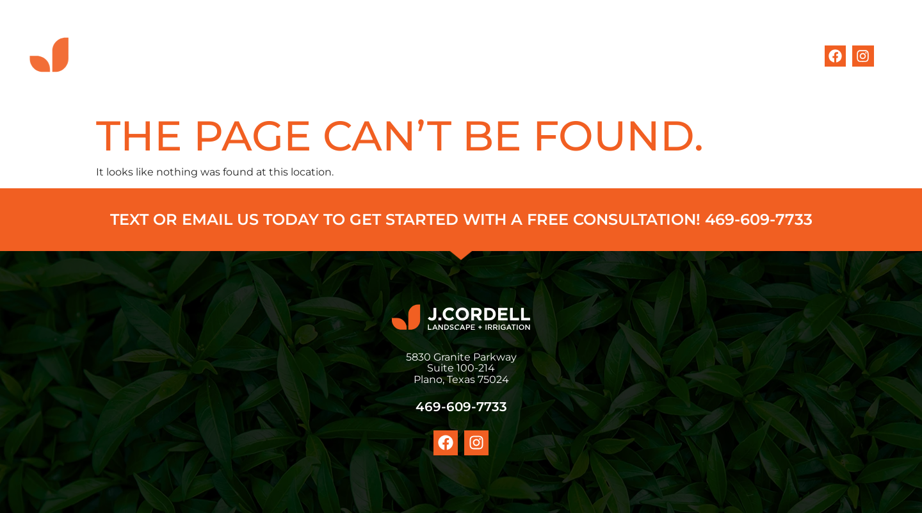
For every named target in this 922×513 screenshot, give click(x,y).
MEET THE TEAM (571, 56)
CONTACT (746, 56)
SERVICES (481, 56)
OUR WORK (667, 56)
